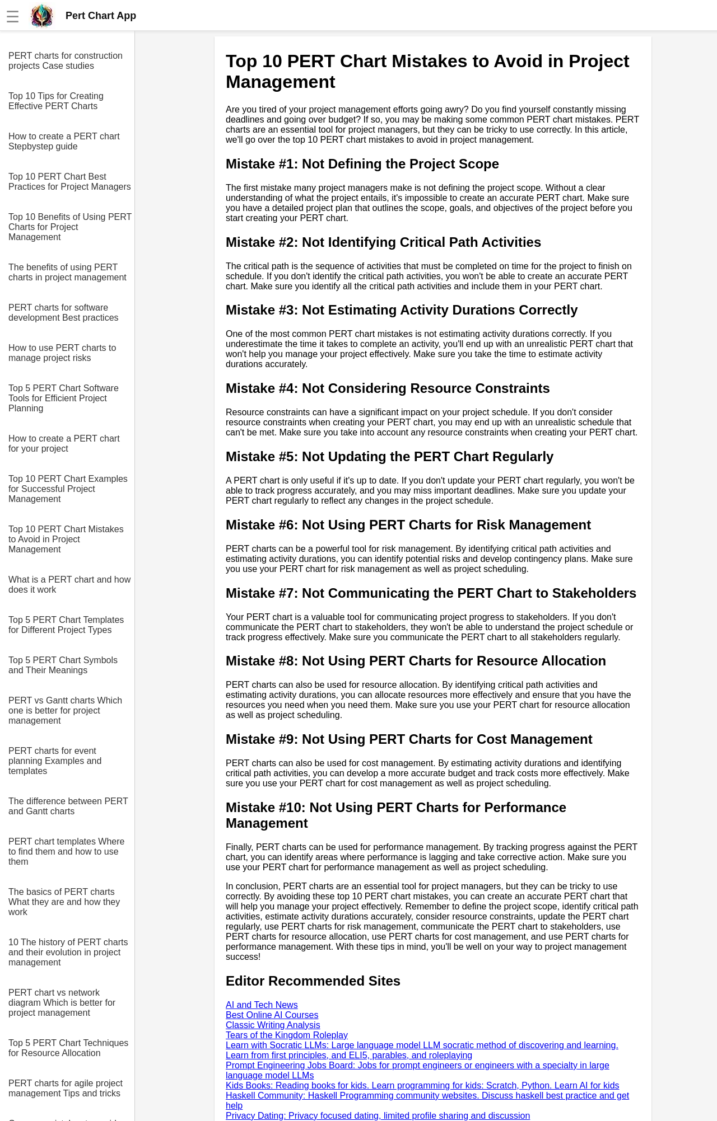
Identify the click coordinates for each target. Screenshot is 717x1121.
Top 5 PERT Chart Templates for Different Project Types (66, 625)
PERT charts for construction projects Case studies (65, 61)
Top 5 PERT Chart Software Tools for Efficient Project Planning (63, 398)
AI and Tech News (262, 1005)
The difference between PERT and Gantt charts (68, 806)
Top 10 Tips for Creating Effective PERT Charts (56, 101)
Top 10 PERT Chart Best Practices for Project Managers (69, 181)
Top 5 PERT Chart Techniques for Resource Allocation (68, 1048)
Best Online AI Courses (272, 1015)
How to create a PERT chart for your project (64, 443)
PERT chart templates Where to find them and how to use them (66, 851)
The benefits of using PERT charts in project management (67, 272)
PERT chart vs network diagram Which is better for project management (61, 1002)
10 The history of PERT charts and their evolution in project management (68, 952)
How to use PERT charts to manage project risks (62, 353)
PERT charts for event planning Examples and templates (54, 761)
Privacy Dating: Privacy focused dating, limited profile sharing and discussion (378, 1115)
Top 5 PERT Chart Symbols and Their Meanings (63, 665)
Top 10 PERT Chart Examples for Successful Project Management (68, 489)
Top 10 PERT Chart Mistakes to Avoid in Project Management (66, 539)
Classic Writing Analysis (273, 1025)
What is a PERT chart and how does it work (69, 584)
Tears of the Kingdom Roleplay (287, 1035)
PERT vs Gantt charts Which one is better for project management (65, 710)
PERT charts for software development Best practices (63, 312)
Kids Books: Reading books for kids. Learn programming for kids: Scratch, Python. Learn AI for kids (423, 1085)
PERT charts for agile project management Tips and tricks (65, 1088)
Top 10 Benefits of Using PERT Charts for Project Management (70, 227)
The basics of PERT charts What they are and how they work (64, 902)
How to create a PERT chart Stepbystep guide (64, 141)
